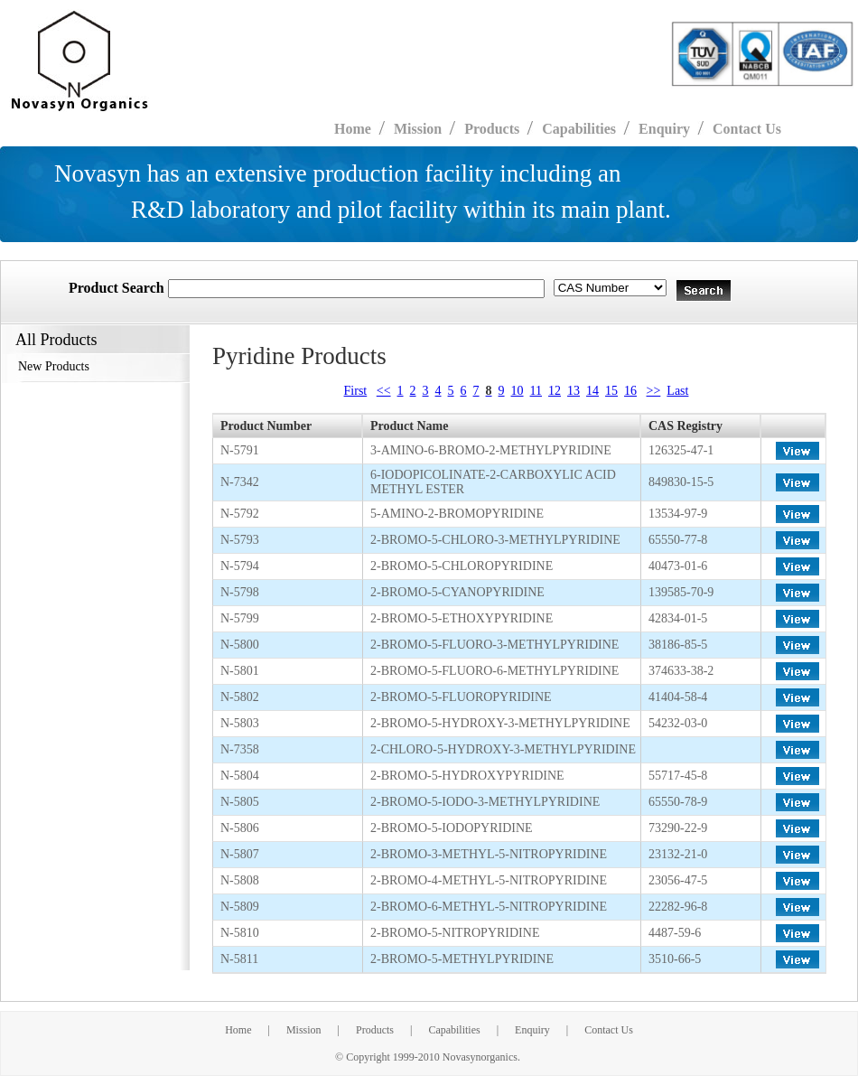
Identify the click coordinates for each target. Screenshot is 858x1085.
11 (536, 391)
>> (654, 391)
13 (573, 391)
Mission (304, 1030)
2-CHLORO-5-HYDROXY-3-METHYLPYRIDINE (503, 749)
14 (592, 391)
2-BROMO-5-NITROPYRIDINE (454, 933)
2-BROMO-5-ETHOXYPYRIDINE (461, 618)
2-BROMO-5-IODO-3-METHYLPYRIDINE (485, 802)
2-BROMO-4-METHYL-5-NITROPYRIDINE (488, 880)
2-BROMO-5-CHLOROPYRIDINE (461, 566)
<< (384, 391)
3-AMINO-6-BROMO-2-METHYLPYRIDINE (490, 450)
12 (554, 391)
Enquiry (532, 1030)
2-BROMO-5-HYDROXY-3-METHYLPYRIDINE (500, 723)
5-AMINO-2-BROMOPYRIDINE (457, 513)
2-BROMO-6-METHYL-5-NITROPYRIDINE (488, 906)
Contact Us (747, 128)
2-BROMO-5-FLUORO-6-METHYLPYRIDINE (494, 671)
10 (517, 391)
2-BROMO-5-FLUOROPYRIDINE (461, 697)
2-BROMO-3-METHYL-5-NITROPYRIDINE (488, 854)
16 (630, 391)
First (356, 391)
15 (611, 391)
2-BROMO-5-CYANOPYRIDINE (457, 592)
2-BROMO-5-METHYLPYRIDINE (462, 959)
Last (677, 391)
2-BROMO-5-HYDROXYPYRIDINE (467, 775)
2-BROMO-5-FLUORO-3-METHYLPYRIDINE (494, 644)
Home (238, 1030)
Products (375, 1030)
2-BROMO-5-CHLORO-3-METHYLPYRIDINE (495, 540)
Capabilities (454, 1030)
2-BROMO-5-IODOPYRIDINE (451, 828)
